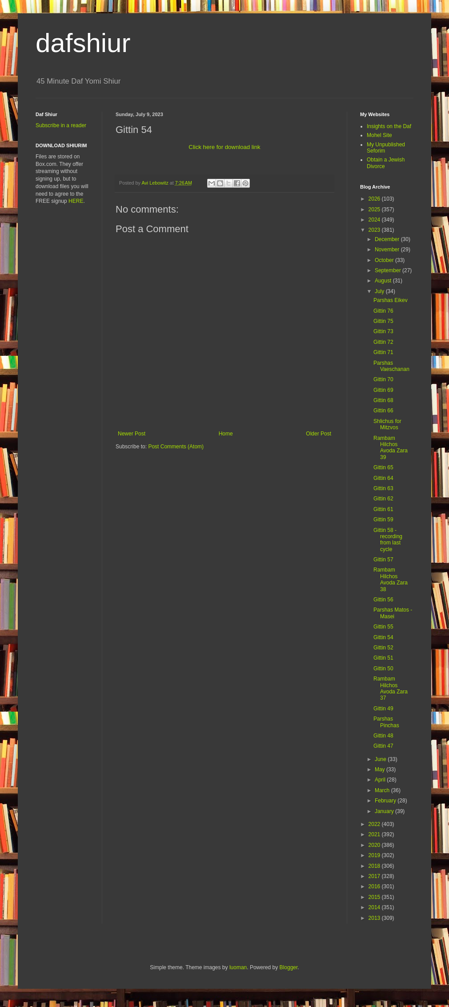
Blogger (289, 967)
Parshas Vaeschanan (391, 366)
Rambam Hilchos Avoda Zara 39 (390, 447)
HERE (75, 201)
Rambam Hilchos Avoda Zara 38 (390, 579)
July (380, 291)
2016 (375, 886)
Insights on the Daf (389, 126)
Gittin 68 (383, 400)
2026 (375, 199)
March (383, 790)
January (385, 811)
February (386, 801)
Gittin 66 (383, 410)
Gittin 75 (383, 321)
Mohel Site (379, 135)
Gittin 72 (383, 342)
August (384, 281)
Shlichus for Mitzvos (387, 424)
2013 (375, 918)
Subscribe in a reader (61, 125)
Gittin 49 (383, 708)
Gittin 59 (383, 519)
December (388, 239)
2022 (375, 824)
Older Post (318, 434)
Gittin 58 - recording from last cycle (387, 539)
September (388, 270)
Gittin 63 (383, 488)
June (381, 759)
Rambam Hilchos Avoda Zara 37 (390, 688)
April (381, 780)
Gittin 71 (383, 352)
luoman (238, 967)
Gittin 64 (383, 478)
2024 (375, 220)
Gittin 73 (383, 331)
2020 (375, 845)
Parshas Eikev (390, 300)
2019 (375, 855)
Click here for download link (224, 147)
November (388, 249)
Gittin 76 (383, 311)
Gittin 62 (383, 498)
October (385, 260)
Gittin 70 (383, 379)
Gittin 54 (383, 637)
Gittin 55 (383, 627)
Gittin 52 (383, 647)
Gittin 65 (383, 467)
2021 (375, 834)
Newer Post (131, 434)
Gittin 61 (383, 509)
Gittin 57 (383, 559)
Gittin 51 (383, 658)
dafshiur (83, 43)
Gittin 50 (383, 668)
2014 (375, 907)
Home (226, 434)
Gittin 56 (383, 599)
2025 (375, 209)
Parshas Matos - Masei (392, 613)
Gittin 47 (383, 746)
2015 (375, 897)
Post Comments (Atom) (176, 446)
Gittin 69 (383, 390)
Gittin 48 (383, 736)
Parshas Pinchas (386, 722)
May (380, 769)
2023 (375, 230)
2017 (375, 876)
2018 (375, 866)
